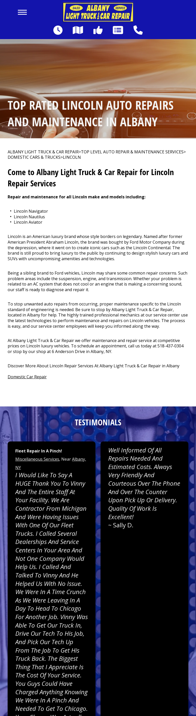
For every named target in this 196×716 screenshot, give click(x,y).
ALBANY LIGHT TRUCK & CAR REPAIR (43, 152)
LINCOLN (72, 157)
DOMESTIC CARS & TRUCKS (34, 157)
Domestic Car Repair (27, 377)
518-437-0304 (170, 346)
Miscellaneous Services (37, 459)
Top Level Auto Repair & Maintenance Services (132, 152)
